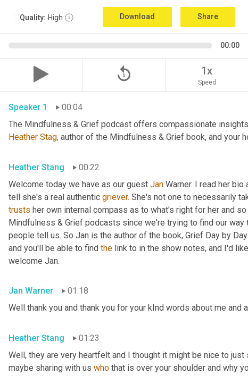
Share (207, 16)
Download (137, 16)
